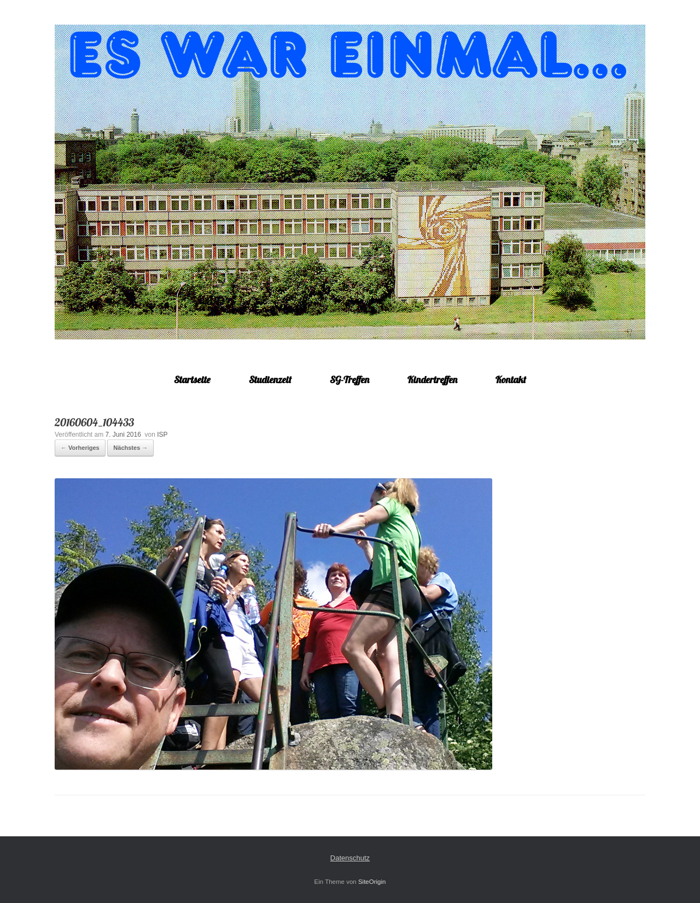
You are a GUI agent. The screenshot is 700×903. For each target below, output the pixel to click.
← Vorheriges (80, 447)
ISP (162, 434)
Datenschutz (350, 858)
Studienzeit (270, 379)
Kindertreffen (432, 379)
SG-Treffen (349, 379)
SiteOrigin (372, 881)
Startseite (192, 379)
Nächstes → (130, 447)
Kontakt (510, 379)
